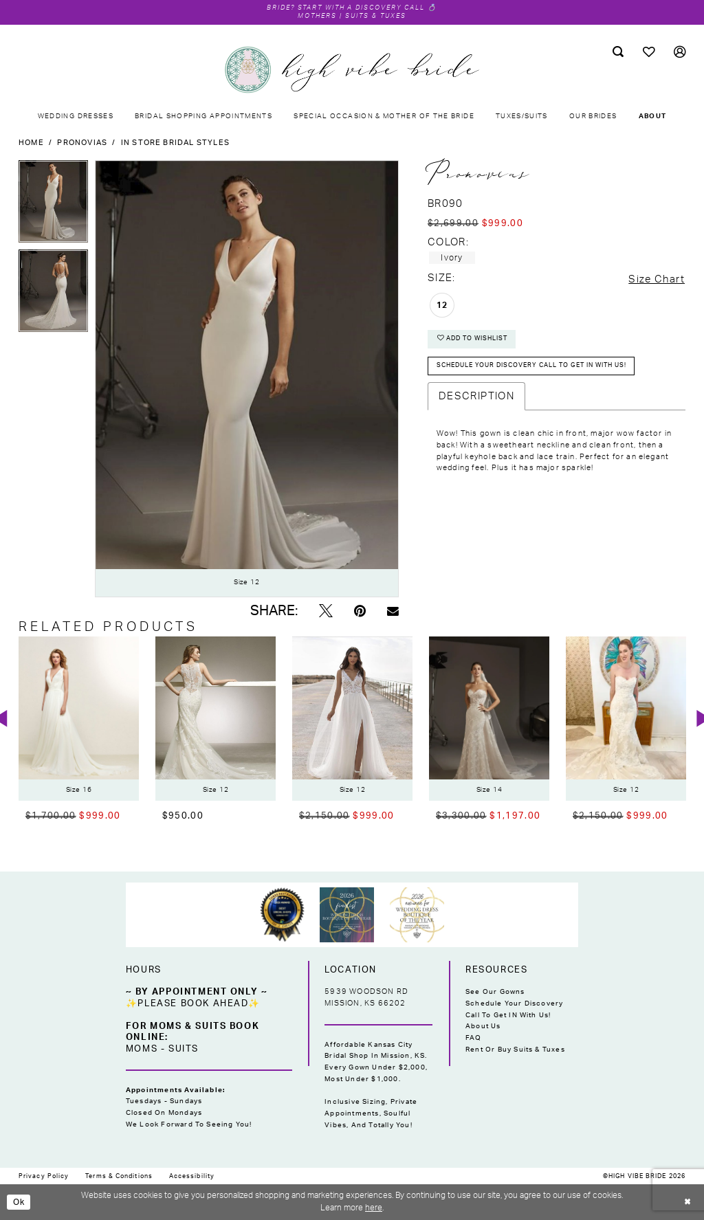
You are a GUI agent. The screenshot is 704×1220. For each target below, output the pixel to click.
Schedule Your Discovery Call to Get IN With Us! (514, 1009)
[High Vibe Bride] (352, 70)
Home (31, 142)
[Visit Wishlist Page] (648, 52)
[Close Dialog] (687, 1202)
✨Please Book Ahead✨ (193, 1003)
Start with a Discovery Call (362, 7)
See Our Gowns (495, 991)
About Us (483, 1026)
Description (476, 396)
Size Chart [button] (656, 279)
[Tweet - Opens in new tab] (326, 612)
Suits (183, 1049)
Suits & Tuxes (377, 15)
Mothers (316, 15)
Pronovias (82, 142)
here (373, 1208)
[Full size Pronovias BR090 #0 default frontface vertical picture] (247, 379)
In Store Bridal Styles (175, 142)
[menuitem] (618, 52)
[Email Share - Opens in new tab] (393, 612)
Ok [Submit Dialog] (19, 1202)
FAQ (473, 1037)
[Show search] (618, 52)
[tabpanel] (53, 204)
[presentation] (79, 719)
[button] (679, 52)
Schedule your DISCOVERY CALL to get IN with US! (542, 365)
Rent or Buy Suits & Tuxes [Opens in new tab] (515, 1049)
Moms (141, 1049)
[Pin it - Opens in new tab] (360, 612)
